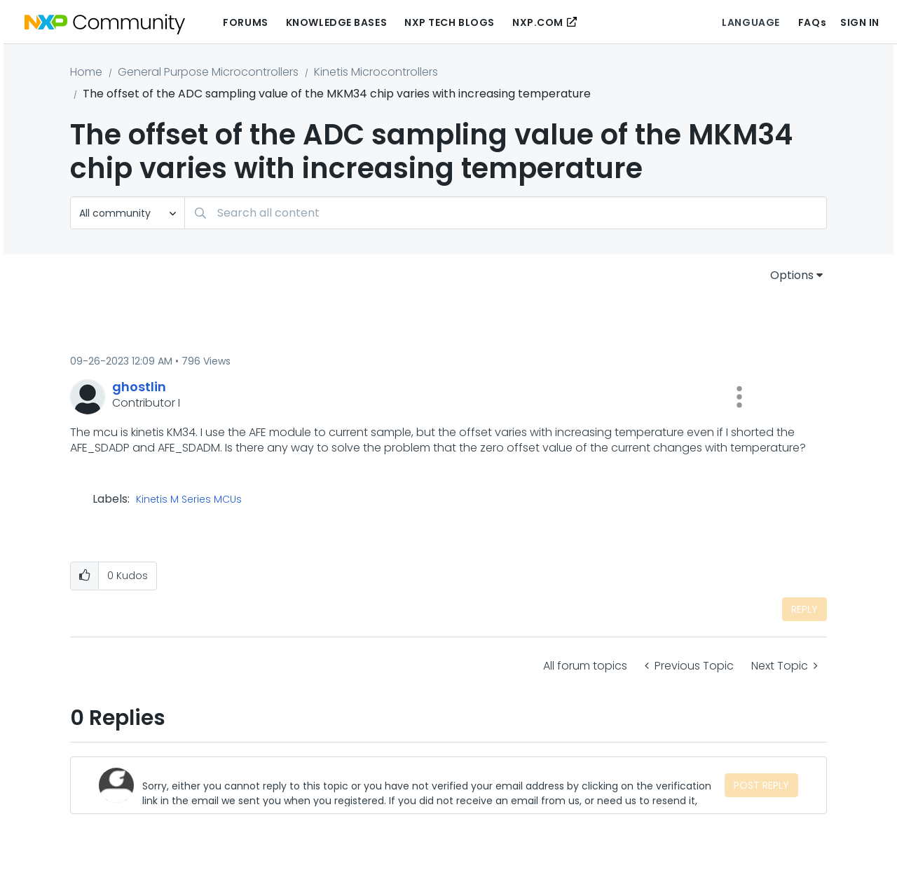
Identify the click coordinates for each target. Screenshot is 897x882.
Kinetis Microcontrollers (376, 72)
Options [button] (792, 275)
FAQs (812, 22)
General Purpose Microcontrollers (208, 72)
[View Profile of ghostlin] (139, 386)
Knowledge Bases (336, 22)
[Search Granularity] (127, 213)
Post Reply (761, 785)
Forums (245, 22)
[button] (739, 396)
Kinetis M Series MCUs (189, 500)
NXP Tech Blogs (449, 22)
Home (86, 72)
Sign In (859, 22)
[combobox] (505, 212)
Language (750, 22)
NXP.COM (537, 22)
